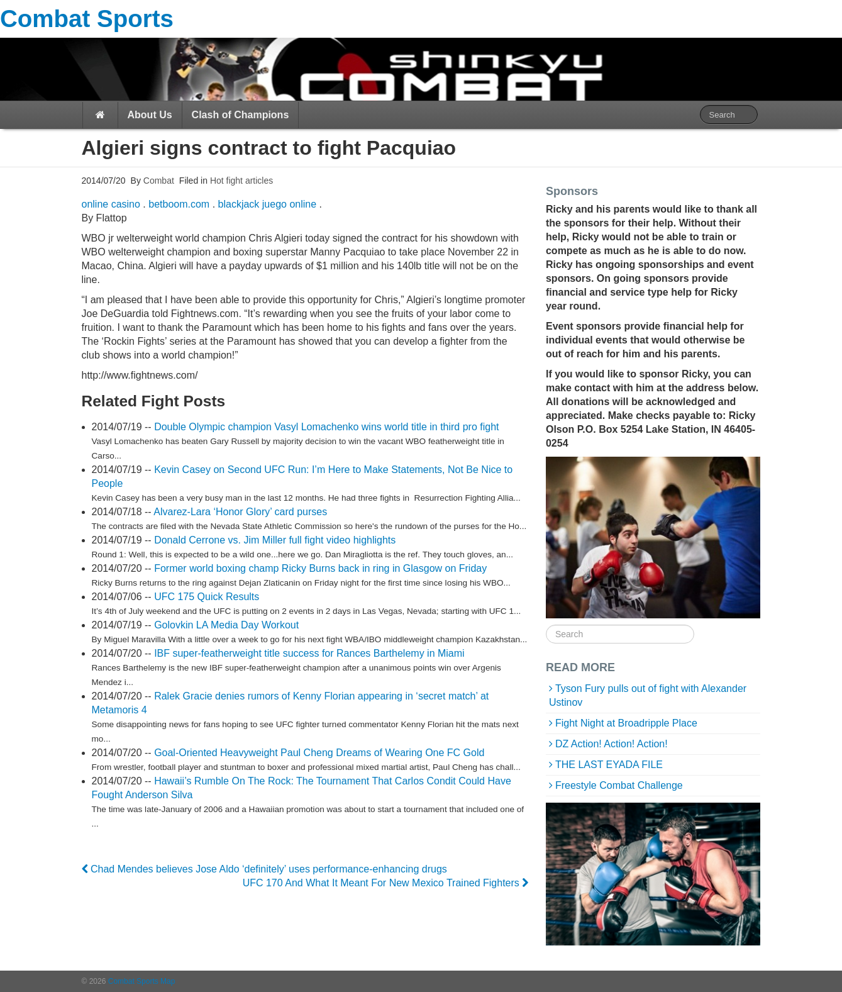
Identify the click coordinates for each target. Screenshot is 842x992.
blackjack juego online (267, 204)
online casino (111, 204)
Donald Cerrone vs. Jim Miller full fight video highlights (275, 540)
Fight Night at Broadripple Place (626, 723)
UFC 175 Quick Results (206, 596)
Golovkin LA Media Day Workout (226, 625)
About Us (150, 114)
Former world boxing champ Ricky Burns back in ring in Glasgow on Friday (320, 568)
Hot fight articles (241, 181)
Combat (157, 181)
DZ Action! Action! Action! (611, 743)
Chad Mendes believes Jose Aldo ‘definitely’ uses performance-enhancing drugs (264, 869)
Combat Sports (87, 18)
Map (167, 981)
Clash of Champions (240, 114)
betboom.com (178, 204)
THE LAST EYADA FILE (609, 764)
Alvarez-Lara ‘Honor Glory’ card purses (240, 511)
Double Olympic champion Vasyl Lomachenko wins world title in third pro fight (326, 426)
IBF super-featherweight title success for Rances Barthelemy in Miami (309, 653)
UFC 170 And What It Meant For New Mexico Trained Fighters (386, 883)
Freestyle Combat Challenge (619, 785)
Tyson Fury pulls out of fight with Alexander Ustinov (647, 695)
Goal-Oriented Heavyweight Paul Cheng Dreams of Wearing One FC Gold (319, 752)
